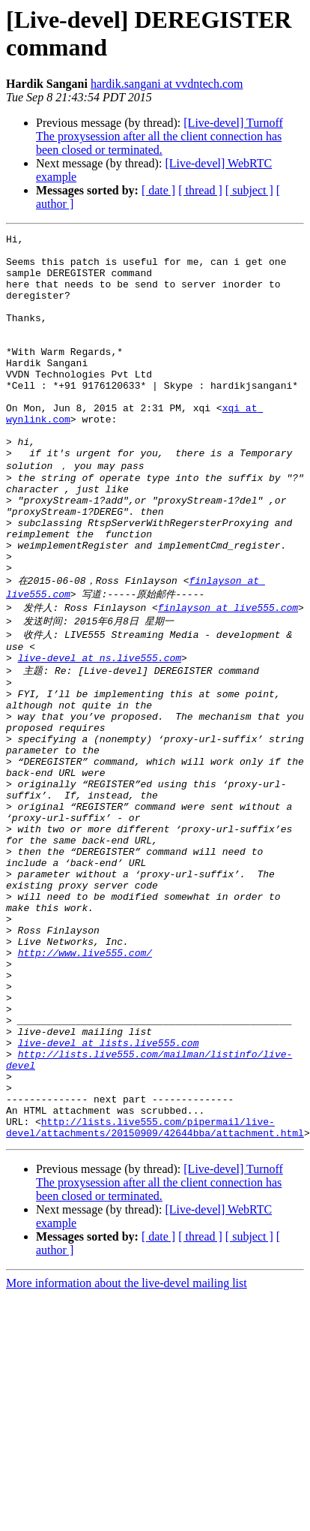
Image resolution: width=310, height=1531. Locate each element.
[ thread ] (200, 190)
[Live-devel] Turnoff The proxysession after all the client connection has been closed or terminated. (159, 136)
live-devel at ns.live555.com (99, 731)
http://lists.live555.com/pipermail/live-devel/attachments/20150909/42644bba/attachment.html (155, 1293)
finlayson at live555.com (228, 675)
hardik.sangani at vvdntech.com (167, 83)
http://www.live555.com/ (85, 1083)
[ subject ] (249, 190)
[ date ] (158, 190)
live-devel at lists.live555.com (108, 1192)
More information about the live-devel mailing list (126, 1450)
